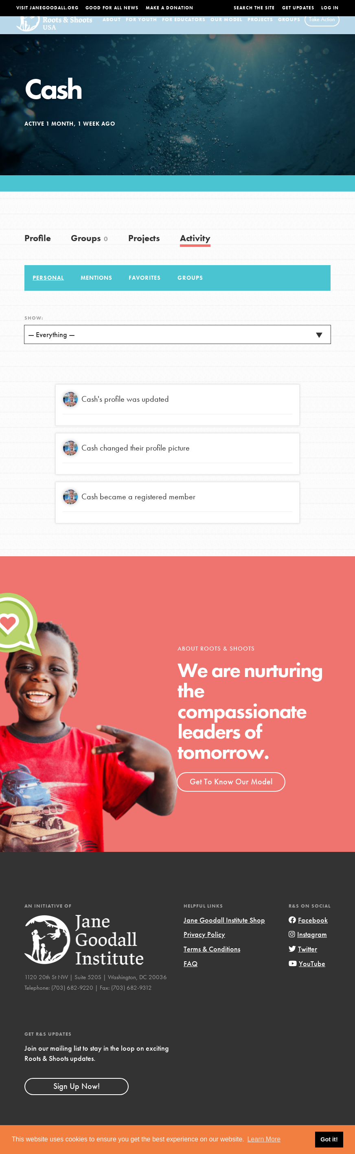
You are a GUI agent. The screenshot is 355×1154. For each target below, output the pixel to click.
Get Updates (298, 8)
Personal (48, 288)
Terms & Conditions (212, 960)
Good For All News (111, 8)
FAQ (190, 974)
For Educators (184, 30)
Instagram (308, 945)
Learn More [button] (263, 1139)
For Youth (141, 30)
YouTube (307, 974)
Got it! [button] (328, 1139)
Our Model (226, 30)
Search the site (254, 8)
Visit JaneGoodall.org (47, 8)
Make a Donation (169, 8)
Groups (289, 30)
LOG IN (330, 8)
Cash (89, 410)
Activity (195, 249)
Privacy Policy (204, 945)
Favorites (145, 288)
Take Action (322, 30)
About (112, 30)
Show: (33, 329)
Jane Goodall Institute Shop (224, 931)
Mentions (96, 288)
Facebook (308, 931)
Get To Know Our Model (231, 792)
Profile (37, 249)
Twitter (303, 960)
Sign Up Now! (76, 1097)
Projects (260, 30)
